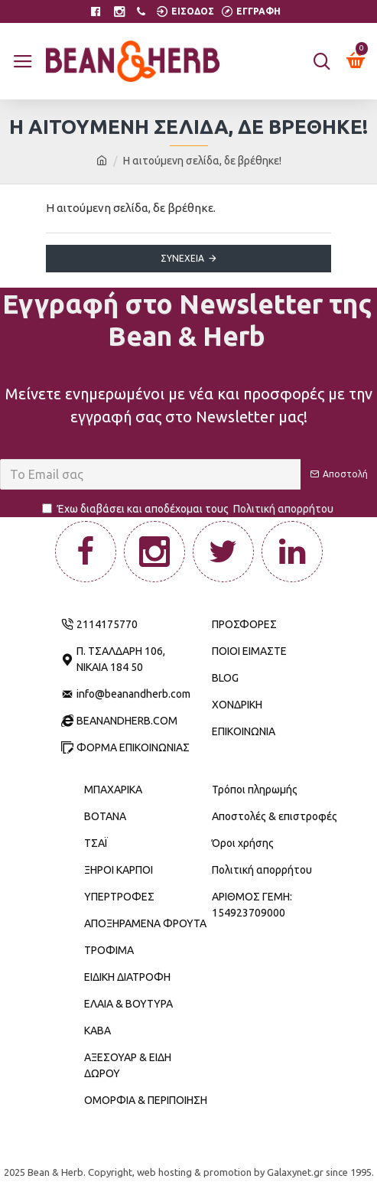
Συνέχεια (182, 258)
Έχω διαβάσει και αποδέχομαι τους (189, 509)
